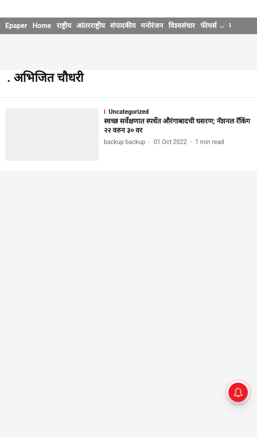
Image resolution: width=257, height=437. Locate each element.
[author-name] (126, 142)
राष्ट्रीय (64, 25)
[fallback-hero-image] (54, 134)
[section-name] (178, 111)
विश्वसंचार (181, 25)
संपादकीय (123, 25)
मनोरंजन (152, 25)
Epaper (16, 25)
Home (41, 25)
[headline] (178, 126)
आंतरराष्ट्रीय (90, 25)
